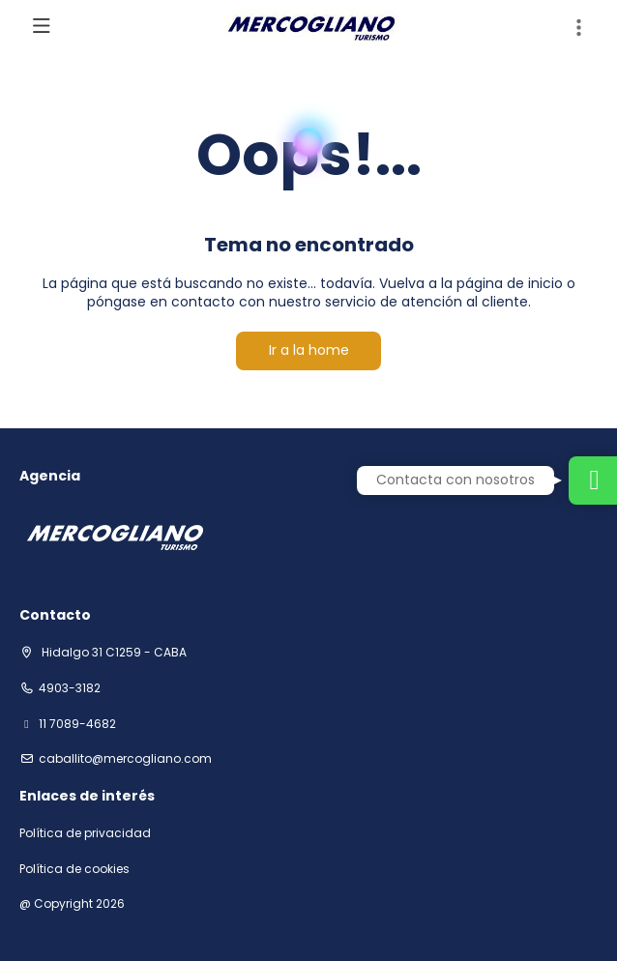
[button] (578, 28)
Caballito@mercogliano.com (125, 759)
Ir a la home (309, 350)
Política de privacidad (85, 833)
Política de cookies (74, 869)
